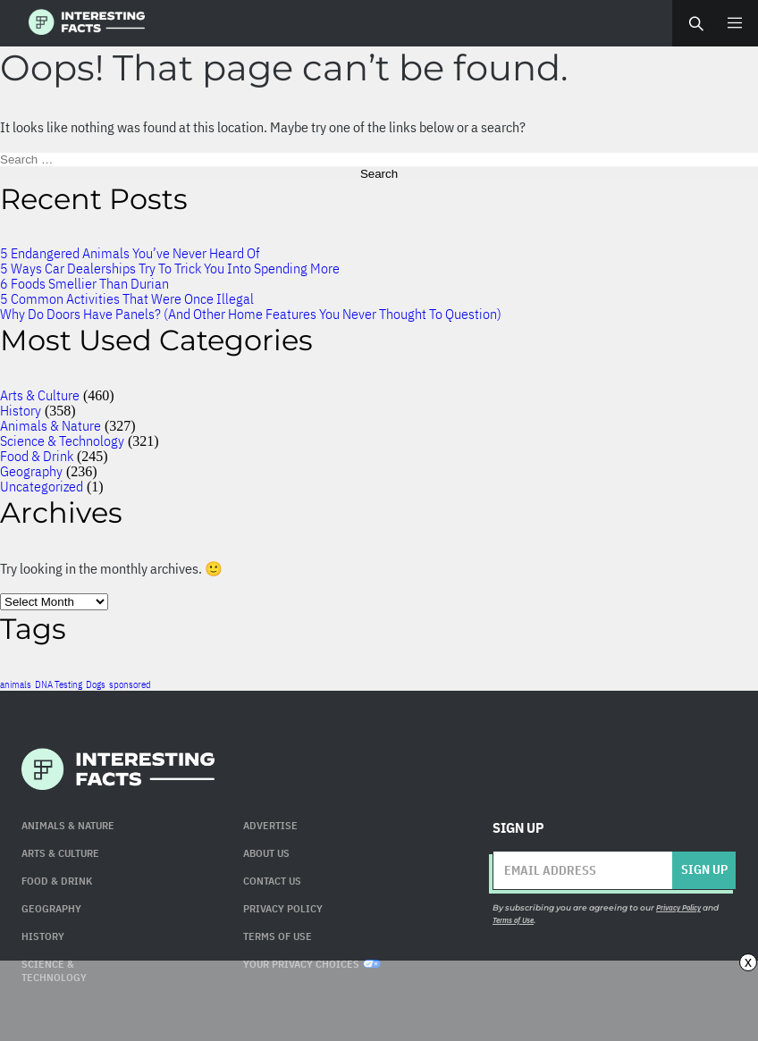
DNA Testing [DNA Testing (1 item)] (58, 684)
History (20, 410)
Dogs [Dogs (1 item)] (95, 684)
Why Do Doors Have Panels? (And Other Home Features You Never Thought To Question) (250, 314)
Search (695, 23)
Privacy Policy (283, 908)
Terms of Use (513, 920)
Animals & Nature (50, 425)
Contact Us (272, 880)
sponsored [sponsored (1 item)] (130, 684)
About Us (266, 853)
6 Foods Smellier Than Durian (84, 283)
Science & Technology (62, 440)
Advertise (270, 825)
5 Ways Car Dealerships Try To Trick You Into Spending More (170, 268)
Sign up (704, 869)
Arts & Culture (40, 395)
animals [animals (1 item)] (15, 684)
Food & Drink (36, 456)
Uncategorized (41, 486)
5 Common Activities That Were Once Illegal (127, 298)
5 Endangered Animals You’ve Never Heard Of (129, 253)
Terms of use (277, 936)
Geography (31, 471)
